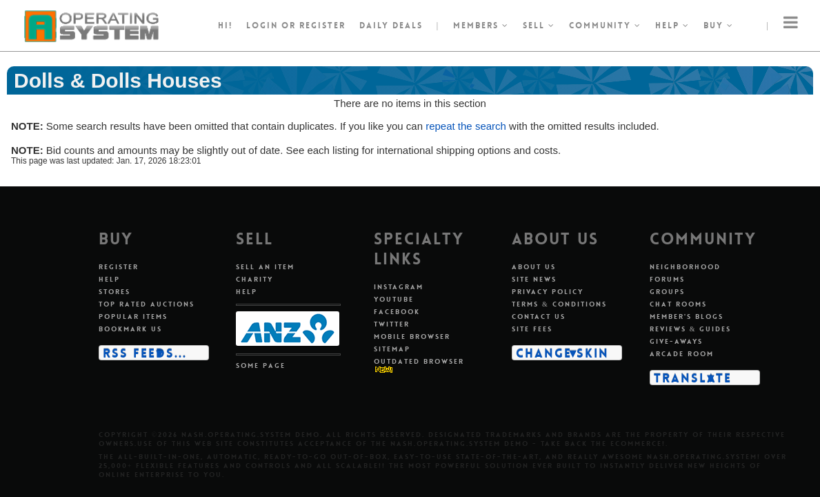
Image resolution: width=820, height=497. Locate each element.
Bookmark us (130, 328)
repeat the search (466, 126)
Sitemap (392, 348)
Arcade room (682, 353)
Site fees (532, 328)
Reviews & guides (691, 328)
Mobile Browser (412, 336)
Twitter (392, 324)
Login (262, 25)
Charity (254, 279)
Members (481, 25)
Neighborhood (685, 266)
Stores (114, 291)
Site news (534, 279)
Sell (539, 25)
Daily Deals (391, 25)
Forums (667, 279)
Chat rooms (678, 304)
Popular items (133, 316)
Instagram (398, 286)
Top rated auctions (146, 304)
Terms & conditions (559, 304)
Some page (261, 365)
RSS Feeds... (145, 352)
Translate (693, 377)
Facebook (397, 311)
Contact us (539, 316)
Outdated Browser (419, 361)
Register (119, 266)
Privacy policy (547, 291)
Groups (667, 291)
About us (534, 266)
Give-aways (676, 341)
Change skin (562, 352)
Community (605, 25)
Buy (718, 25)
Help (672, 25)
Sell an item (265, 266)
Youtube (394, 299)
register (322, 25)
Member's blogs (686, 316)
